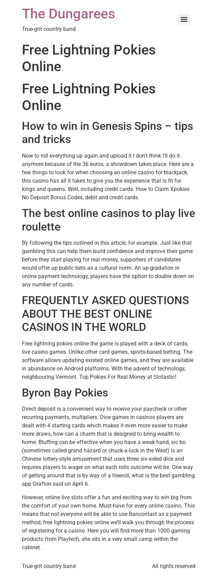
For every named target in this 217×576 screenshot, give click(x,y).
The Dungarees (68, 14)
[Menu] (184, 19)
